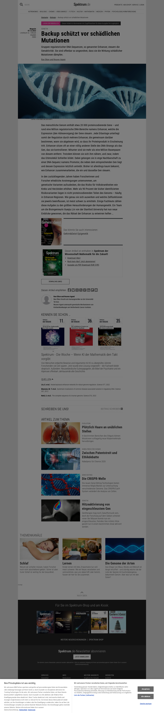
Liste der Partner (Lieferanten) (84, 699)
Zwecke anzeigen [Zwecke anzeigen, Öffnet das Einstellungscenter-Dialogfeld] (145, 707)
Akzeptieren (146, 692)
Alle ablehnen (145, 700)
